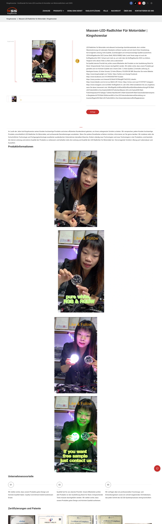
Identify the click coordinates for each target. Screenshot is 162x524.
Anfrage (92, 112)
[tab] (81, 126)
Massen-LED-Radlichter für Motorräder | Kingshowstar (38, 19)
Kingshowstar (11, 19)
